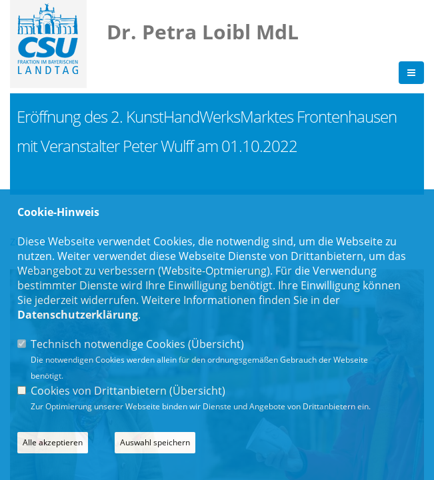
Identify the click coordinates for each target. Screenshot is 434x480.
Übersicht (216, 344)
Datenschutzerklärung (77, 314)
